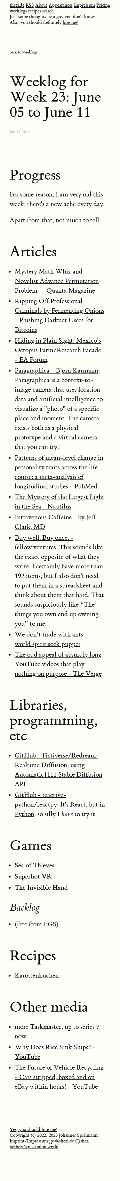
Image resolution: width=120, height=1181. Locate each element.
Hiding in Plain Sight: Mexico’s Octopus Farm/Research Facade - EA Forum (58, 350)
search (48, 11)
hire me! (70, 22)
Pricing (103, 5)
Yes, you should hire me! (33, 1130)
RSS (30, 5)
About (41, 5)
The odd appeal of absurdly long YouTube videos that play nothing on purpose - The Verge (58, 664)
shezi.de (17, 5)
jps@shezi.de (61, 1141)
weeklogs (18, 11)
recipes (34, 11)
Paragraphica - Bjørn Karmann (56, 370)
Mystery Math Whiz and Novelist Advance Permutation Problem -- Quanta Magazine (57, 281)
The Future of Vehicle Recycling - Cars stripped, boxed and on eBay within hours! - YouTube (59, 1077)
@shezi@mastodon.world (34, 1147)
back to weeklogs (23, 52)
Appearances (61, 5)
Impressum (84, 5)
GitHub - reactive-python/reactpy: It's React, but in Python (60, 804)
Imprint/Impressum (29, 1141)
